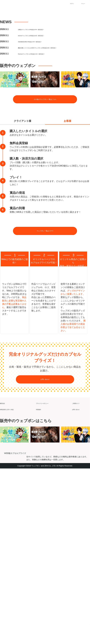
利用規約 (40, 564)
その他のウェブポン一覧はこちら (45, 178)
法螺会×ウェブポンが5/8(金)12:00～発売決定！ (41, 107)
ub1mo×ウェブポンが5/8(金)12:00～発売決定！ (41, 113)
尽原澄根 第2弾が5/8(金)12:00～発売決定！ (39, 119)
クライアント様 (22, 208)
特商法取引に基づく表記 (12, 564)
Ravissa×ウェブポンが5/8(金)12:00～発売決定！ (42, 132)
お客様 (67, 208)
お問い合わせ (45, 533)
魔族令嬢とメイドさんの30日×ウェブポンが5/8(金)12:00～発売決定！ (52, 126)
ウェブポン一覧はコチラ (45, 327)
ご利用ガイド (78, 558)
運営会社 (4, 558)
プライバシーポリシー (47, 558)
